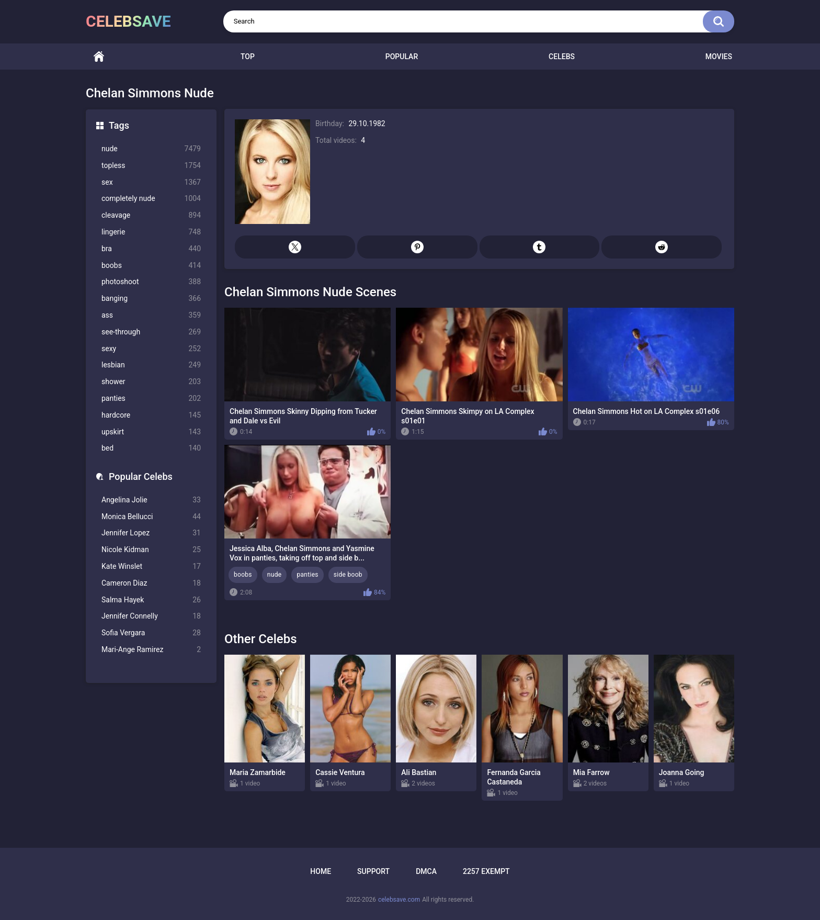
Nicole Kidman (151, 549)
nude (151, 148)
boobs (151, 265)
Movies (718, 56)
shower (151, 381)
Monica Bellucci (151, 516)
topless (151, 165)
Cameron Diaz (151, 583)
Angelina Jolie (151, 500)
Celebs (562, 56)
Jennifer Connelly (151, 616)
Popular (401, 56)
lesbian (151, 365)
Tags (119, 125)
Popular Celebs (141, 476)
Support (373, 871)
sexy (151, 348)
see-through (151, 332)
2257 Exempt (486, 871)
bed (151, 448)
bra (151, 248)
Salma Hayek (151, 600)
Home (99, 56)
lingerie (151, 232)
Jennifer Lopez (151, 533)
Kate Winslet (151, 566)
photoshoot (151, 281)
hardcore (151, 415)
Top (248, 56)
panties (151, 398)
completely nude (151, 198)
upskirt (151, 432)
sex (151, 182)
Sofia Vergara (151, 633)
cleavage (151, 215)
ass (151, 315)
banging (151, 298)
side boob (348, 574)
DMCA (426, 871)
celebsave (128, 21)
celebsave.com (399, 899)
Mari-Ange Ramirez (151, 649)
